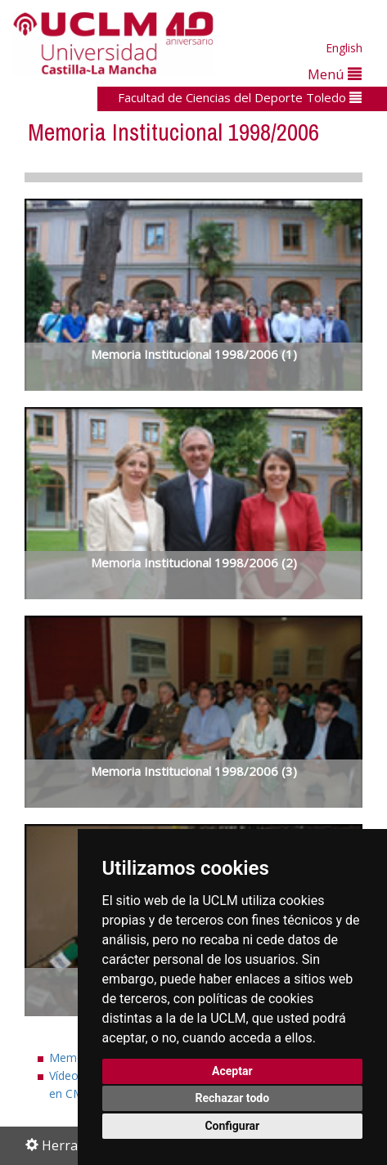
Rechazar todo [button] (232, 1098)
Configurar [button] (232, 1125)
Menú (335, 74)
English (344, 48)
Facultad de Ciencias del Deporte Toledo (240, 97)
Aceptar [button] (232, 1071)
